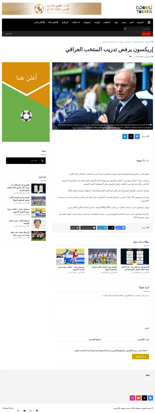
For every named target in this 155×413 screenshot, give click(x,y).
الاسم (146, 328)
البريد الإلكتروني (142, 339)
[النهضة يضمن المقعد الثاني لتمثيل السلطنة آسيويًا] (102, 257)
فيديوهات (86, 22)
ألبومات (97, 22)
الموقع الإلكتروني (95, 339)
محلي (124, 22)
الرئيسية (140, 22)
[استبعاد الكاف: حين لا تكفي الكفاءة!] (38, 224)
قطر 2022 (53, 22)
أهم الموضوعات (138, 42)
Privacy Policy (8, 408)
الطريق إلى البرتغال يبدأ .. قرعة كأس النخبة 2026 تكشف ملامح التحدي (18, 187)
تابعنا (148, 375)
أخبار (131, 22)
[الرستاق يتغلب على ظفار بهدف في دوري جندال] (38, 236)
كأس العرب (39, 22)
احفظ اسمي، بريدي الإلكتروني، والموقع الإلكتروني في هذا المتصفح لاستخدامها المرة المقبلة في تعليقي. (110, 351)
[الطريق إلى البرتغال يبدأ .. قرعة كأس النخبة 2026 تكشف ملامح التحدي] (135, 257)
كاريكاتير (65, 22)
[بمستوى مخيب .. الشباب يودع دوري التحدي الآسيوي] (70, 257)
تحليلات (107, 22)
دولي (116, 22)
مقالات (76, 22)
